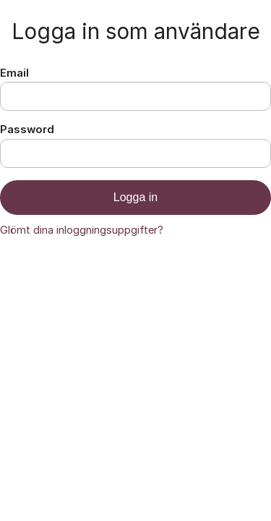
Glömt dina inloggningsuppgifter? (81, 230)
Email (14, 73)
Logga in (135, 197)
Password (27, 129)
